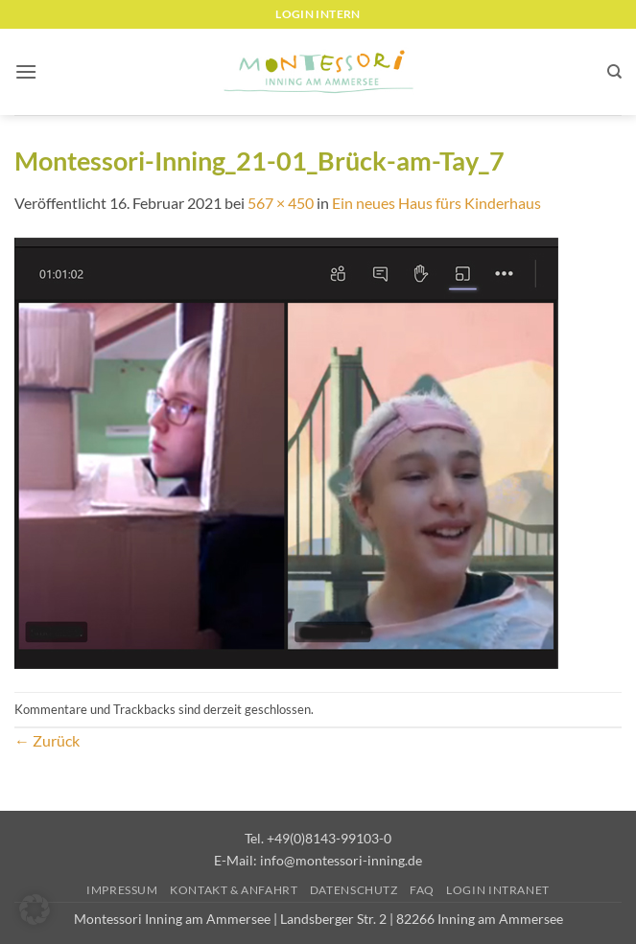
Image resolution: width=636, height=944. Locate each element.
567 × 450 (280, 203)
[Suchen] (614, 72)
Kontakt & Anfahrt (233, 890)
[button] (25, 71)
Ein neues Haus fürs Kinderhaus (436, 203)
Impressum (122, 890)
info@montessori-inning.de (341, 860)
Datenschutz (354, 890)
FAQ (422, 890)
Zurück (47, 740)
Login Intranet (498, 890)
